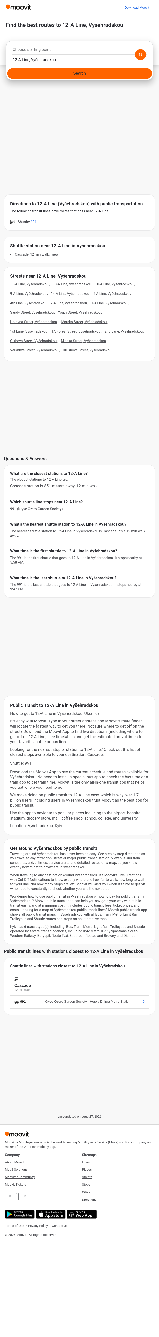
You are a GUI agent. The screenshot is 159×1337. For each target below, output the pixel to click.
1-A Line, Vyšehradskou (109, 303)
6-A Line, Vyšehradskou (111, 294)
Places (87, 1169)
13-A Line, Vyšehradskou (72, 284)
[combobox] (79, 51)
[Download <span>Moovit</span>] (136, 7)
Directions (89, 1199)
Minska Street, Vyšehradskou (83, 341)
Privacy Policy (38, 1226)
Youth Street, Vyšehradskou (79, 312)
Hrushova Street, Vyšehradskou (87, 350)
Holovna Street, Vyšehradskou (33, 322)
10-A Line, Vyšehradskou (114, 284)
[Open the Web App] (81, 1214)
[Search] (79, 73)
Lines (86, 1162)
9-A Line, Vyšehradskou (28, 294)
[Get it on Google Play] (19, 1214)
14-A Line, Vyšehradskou (70, 294)
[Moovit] (18, 7)
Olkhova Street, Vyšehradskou (33, 341)
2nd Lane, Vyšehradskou (124, 331)
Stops (86, 1184)
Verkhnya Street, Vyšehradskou (34, 350)
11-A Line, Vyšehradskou (29, 284)
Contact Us (60, 1226)
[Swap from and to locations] (140, 54)
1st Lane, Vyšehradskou (28, 331)
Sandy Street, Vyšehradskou (32, 312)
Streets (87, 1177)
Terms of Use (14, 1226)
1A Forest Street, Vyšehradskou (76, 331)
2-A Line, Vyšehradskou (69, 303)
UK (24, 1196)
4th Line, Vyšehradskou (28, 303)
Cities (86, 1192)
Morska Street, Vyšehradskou (84, 322)
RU (11, 1196)
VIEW (54, 254)
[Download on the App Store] (50, 1214)
